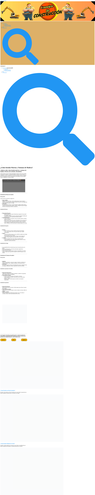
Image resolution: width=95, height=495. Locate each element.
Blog (3, 71)
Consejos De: (4, 23)
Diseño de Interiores (7, 25)
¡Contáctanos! (4, 27)
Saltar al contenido (3, 0)
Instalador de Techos (7, 26)
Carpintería (6, 24)
